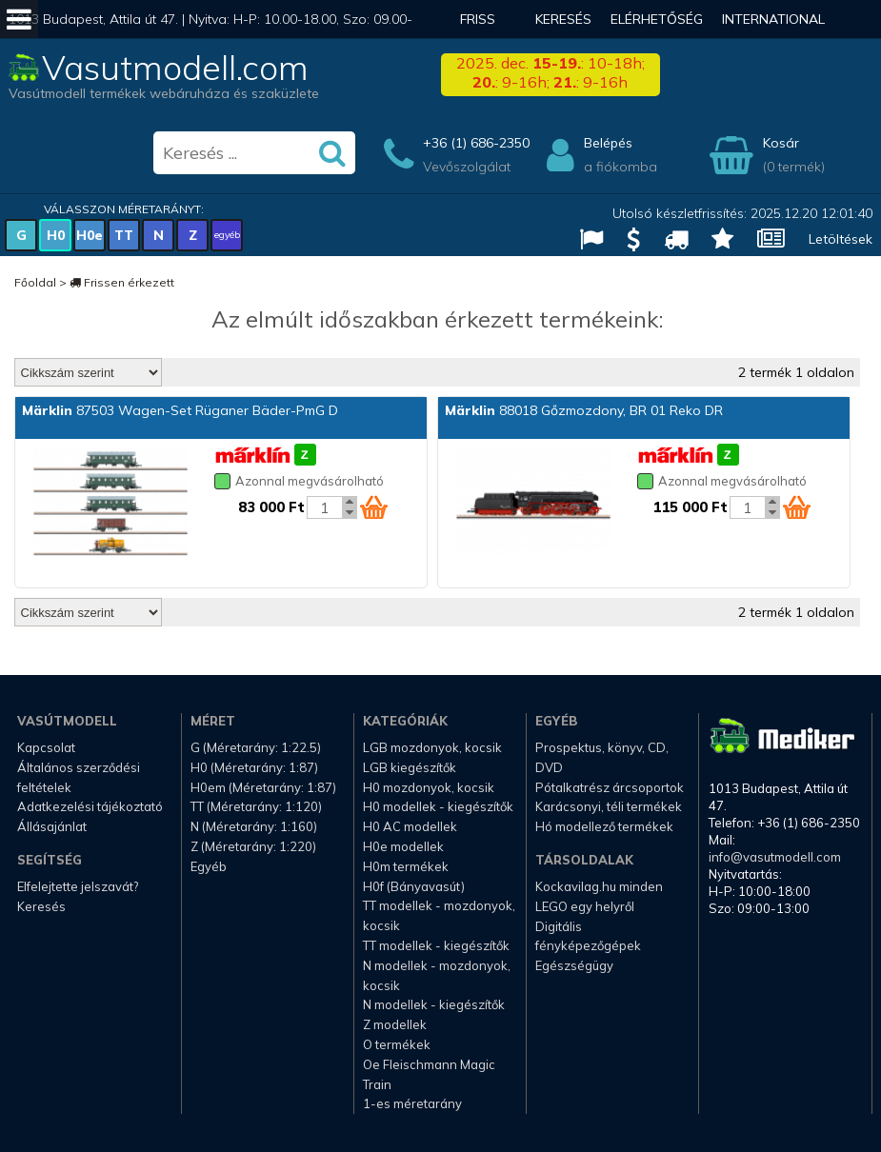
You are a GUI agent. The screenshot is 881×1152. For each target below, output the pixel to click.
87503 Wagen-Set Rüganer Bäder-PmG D (180, 410)
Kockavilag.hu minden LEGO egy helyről (599, 896)
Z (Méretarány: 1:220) (253, 846)
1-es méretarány (412, 1103)
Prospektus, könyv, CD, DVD (602, 757)
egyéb (227, 234)
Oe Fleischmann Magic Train (429, 1074)
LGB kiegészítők (409, 767)
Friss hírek (478, 38)
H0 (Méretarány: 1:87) (254, 767)
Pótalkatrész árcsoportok (609, 787)
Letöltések (840, 239)
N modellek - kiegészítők (434, 1004)
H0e (89, 235)
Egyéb (208, 866)
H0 (56, 235)
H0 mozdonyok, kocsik (428, 787)
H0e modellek (403, 846)
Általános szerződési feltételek (78, 777)
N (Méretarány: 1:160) (253, 826)
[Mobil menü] (19, 19)
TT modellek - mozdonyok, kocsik (439, 915)
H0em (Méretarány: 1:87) (263, 787)
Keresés (563, 19)
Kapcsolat (46, 747)
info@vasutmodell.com (775, 856)
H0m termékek (406, 866)
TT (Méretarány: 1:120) (256, 806)
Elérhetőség (657, 19)
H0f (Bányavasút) (414, 886)
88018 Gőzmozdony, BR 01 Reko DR (584, 410)
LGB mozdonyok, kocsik (432, 747)
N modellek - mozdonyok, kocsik (437, 975)
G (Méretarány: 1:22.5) (255, 747)
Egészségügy (574, 965)
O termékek (396, 1044)
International (773, 19)
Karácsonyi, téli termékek (608, 806)
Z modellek (395, 1024)
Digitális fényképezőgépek (588, 936)
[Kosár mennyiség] (325, 507)
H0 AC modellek (410, 826)
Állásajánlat (52, 826)
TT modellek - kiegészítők (436, 945)
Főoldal (35, 282)
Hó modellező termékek (604, 826)
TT (123, 235)
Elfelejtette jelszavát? (77, 886)
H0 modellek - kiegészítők (438, 806)
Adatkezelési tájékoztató (90, 806)
